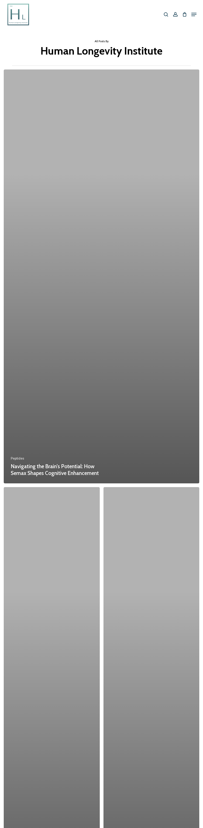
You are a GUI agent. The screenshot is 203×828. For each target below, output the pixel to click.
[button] (193, 14)
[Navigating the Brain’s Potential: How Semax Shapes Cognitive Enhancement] (101, 276)
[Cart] (184, 14)
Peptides (17, 458)
